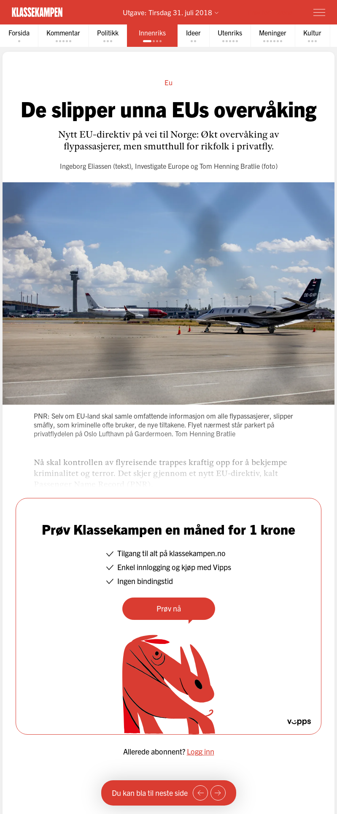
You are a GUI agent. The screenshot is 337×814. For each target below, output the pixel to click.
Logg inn (200, 751)
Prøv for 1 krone (270, 12)
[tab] (19, 35)
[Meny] (319, 12)
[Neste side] (218, 792)
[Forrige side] (200, 792)
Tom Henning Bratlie (230, 166)
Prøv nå (168, 608)
